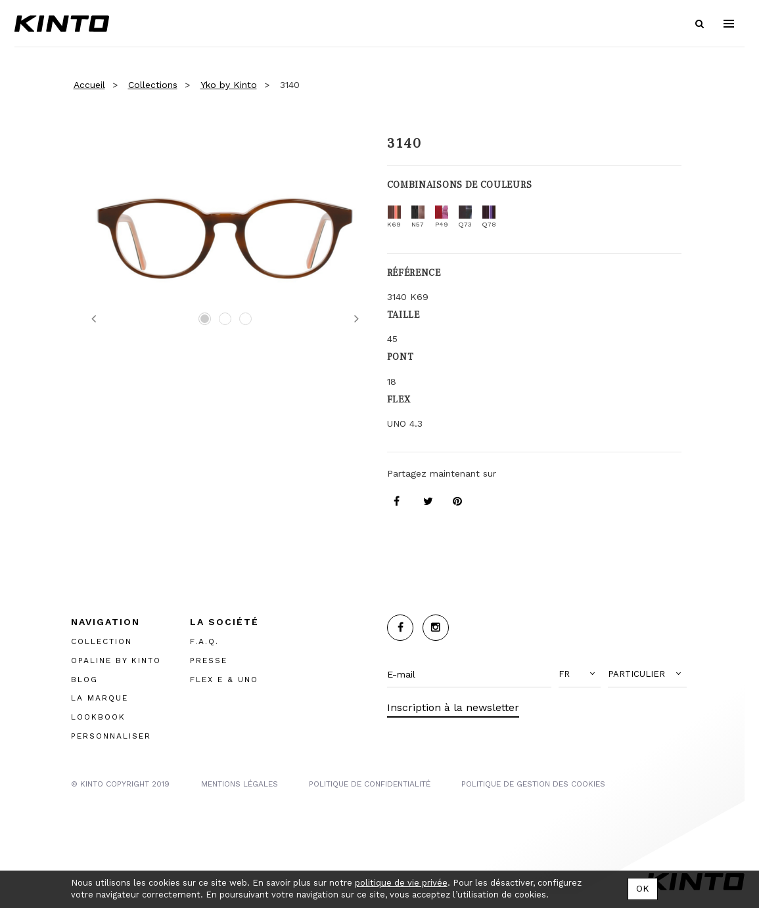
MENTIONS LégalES (239, 784)
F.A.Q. (204, 641)
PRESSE (208, 660)
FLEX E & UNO (224, 679)
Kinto (61, 23)
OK (642, 888)
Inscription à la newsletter (453, 707)
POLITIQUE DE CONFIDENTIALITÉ (369, 784)
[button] (580, 674)
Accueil (89, 84)
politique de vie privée (401, 883)
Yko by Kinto (228, 84)
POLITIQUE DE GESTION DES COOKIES (533, 784)
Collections (152, 84)
